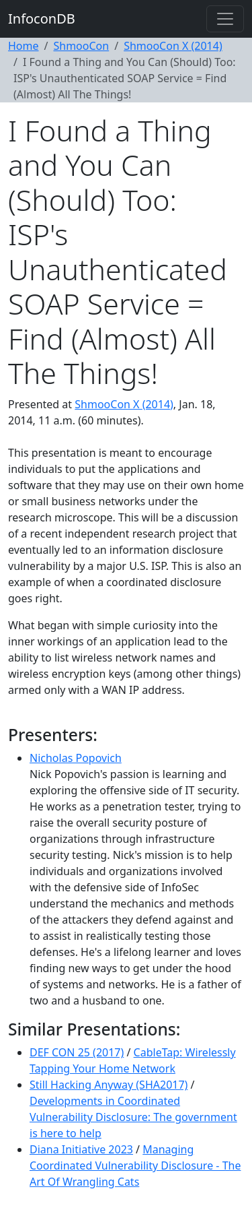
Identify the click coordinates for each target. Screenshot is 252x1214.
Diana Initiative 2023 (81, 1149)
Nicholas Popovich (76, 757)
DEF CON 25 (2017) (77, 1052)
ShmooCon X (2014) (173, 45)
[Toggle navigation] (225, 18)
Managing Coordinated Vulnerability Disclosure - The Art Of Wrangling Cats (135, 1165)
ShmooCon (81, 45)
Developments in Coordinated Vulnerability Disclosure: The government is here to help (133, 1117)
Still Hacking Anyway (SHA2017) (108, 1084)
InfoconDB (41, 18)
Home (23, 45)
